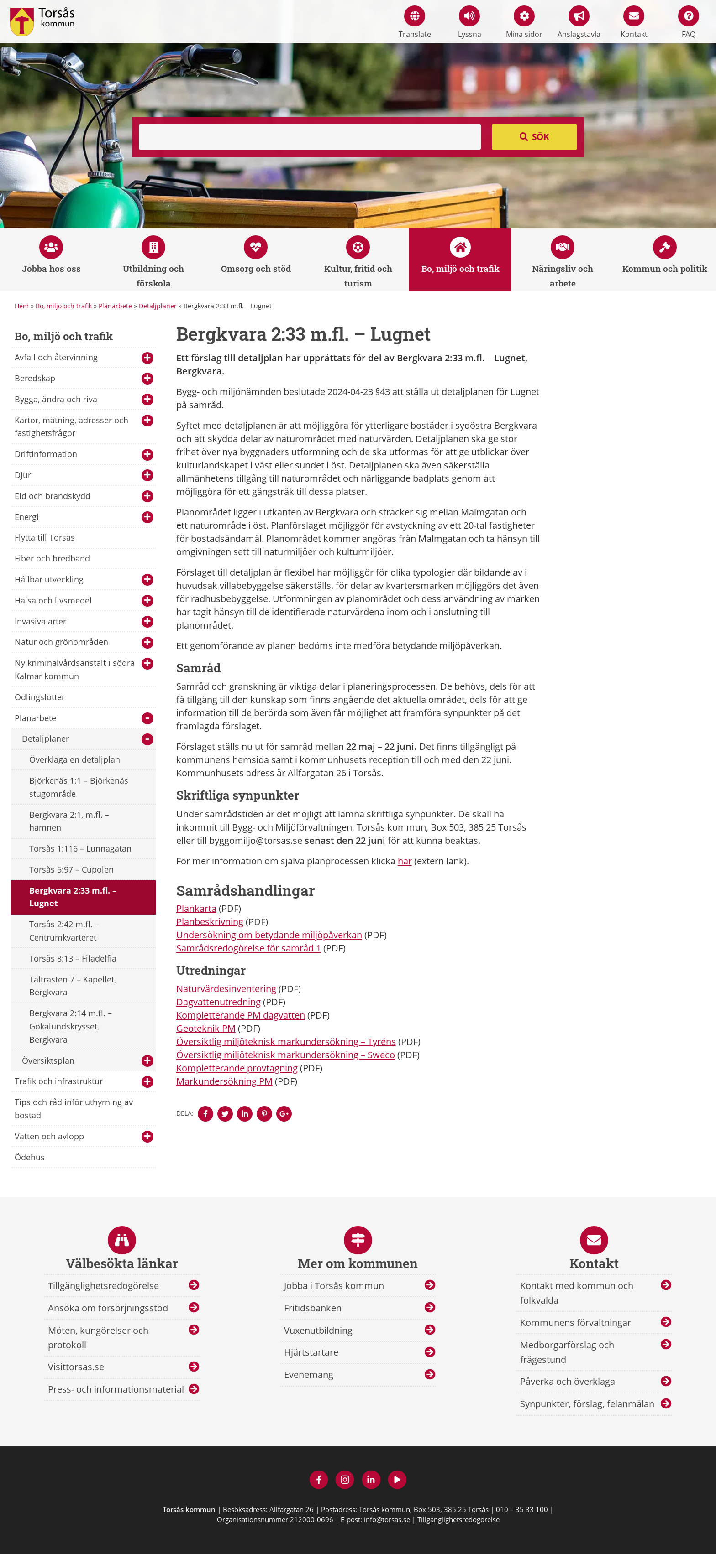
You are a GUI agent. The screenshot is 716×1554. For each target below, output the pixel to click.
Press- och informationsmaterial (116, 1389)
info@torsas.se (387, 1519)
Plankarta (196, 908)
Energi (84, 517)
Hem (22, 305)
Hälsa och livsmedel (84, 601)
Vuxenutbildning (318, 1330)
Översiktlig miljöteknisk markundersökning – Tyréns (286, 1041)
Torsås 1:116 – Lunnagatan (80, 848)
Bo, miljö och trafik (64, 305)
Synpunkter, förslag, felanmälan (587, 1404)
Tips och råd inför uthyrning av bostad (74, 1109)
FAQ (688, 22)
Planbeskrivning (209, 921)
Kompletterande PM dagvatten (240, 1015)
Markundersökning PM (224, 1081)
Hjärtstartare (311, 1352)
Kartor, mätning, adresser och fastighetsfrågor (84, 427)
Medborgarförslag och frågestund (567, 1352)
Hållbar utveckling (84, 580)
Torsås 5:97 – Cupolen (71, 869)
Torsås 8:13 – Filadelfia (72, 958)
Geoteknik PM (206, 1028)
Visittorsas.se (76, 1367)
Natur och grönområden (84, 642)
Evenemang (308, 1374)
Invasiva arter (84, 622)
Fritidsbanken (313, 1308)
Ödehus (30, 1157)
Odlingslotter (40, 696)
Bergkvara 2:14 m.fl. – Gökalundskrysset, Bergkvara (70, 1026)
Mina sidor (524, 22)
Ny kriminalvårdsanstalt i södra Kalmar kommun (84, 669)
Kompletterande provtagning (237, 1068)
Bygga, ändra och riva (84, 400)
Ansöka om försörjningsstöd (108, 1308)
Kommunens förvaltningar (575, 1322)
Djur (84, 475)
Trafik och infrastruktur (84, 1082)
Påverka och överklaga (567, 1381)
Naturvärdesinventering (226, 988)
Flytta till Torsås (45, 537)
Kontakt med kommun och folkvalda (576, 1292)
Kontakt (634, 22)
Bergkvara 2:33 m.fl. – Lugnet (72, 897)
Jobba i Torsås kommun (334, 1285)
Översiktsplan (87, 1061)
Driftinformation (84, 454)
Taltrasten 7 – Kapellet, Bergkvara (72, 986)
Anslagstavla (579, 22)
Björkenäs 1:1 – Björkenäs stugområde (78, 787)
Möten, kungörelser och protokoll (98, 1337)
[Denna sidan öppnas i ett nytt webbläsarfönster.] (205, 1114)
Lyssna (469, 22)
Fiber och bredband (52, 558)
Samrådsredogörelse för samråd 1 (248, 948)
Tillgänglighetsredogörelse (103, 1285)
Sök (540, 137)
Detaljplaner (158, 305)
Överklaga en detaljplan (74, 759)
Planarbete (115, 305)
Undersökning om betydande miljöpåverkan (269, 935)
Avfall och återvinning (84, 358)
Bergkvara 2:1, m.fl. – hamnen (69, 821)
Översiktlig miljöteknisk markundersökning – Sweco (285, 1055)
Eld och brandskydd (84, 496)
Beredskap (84, 379)
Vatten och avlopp (84, 1137)
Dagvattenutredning (218, 1002)
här (405, 861)
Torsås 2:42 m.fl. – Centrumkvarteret (64, 931)
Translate (415, 22)
